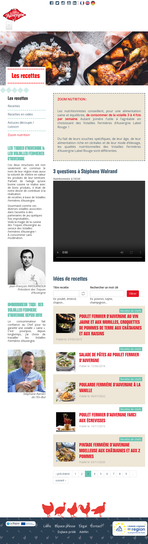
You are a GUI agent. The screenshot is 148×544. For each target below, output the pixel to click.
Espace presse (65, 526)
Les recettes (18, 98)
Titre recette (61, 287)
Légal (83, 526)
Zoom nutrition (19, 135)
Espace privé (67, 532)
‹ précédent (63, 474)
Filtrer (132, 293)
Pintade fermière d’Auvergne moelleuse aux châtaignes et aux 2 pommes (109, 451)
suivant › (61, 480)
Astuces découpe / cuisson (21, 124)
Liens (47, 526)
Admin (83, 532)
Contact (96, 526)
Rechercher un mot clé (104, 287)
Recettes (14, 106)
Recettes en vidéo (20, 114)
